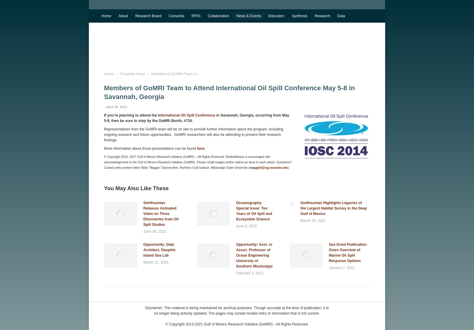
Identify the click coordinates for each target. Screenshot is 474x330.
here (201, 148)
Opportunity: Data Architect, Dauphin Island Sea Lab (159, 250)
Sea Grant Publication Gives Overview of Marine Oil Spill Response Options (348, 252)
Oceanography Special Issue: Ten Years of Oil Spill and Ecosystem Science (254, 211)
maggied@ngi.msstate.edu (268, 167)
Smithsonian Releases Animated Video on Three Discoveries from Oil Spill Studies (161, 214)
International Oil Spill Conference (186, 115)
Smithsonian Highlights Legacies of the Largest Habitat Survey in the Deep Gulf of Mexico (333, 208)
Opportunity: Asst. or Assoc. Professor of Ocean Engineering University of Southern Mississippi (254, 255)
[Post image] (120, 214)
